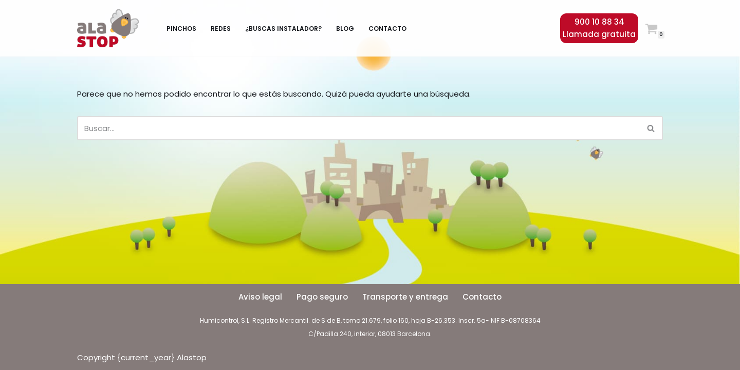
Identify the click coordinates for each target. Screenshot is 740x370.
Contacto (387, 28)
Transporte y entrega (405, 296)
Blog (345, 28)
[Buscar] (358, 128)
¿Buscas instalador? (283, 28)
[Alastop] (110, 28)
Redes (221, 28)
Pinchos (181, 28)
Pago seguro (322, 296)
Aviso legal (260, 296)
